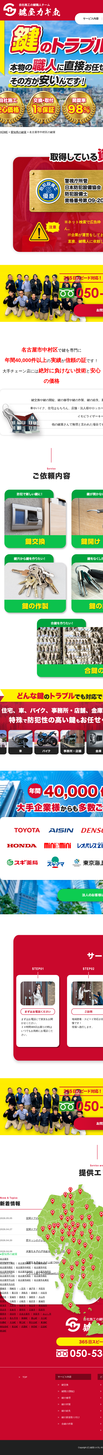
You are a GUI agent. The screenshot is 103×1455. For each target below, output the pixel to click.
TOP (24, 1377)
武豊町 (24, 1326)
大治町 (13, 1322)
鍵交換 (65, 1384)
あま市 (3, 1318)
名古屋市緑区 (24, 1280)
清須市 (13, 1314)
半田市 (42, 1288)
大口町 (44, 1318)
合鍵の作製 (67, 1423)
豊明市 (22, 1309)
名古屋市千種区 (7, 1263)
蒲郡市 (32, 1297)
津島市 (24, 1293)
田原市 (42, 1309)
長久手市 (14, 1318)
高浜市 (3, 1309)
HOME (4, 132)
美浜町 (15, 1326)
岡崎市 (13, 1288)
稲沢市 (32, 1301)
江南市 (13, 1301)
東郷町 (24, 1318)
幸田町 (34, 1326)
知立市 (32, 1305)
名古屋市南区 (40, 1276)
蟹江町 (22, 1322)
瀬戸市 (32, 1288)
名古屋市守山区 (7, 1280)
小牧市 (22, 1301)
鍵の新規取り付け (71, 1417)
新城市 (42, 1301)
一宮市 (22, 1288)
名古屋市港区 (24, 1276)
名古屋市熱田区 (43, 1271)
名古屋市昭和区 (7, 1271)
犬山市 (42, 1297)
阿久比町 (33, 1322)
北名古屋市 (24, 1314)
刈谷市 (44, 1293)
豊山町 (34, 1318)
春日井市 (4, 1293)
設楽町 (44, 1326)
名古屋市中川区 (7, 1276)
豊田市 (3, 1297)
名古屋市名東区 (41, 1280)
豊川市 (15, 1293)
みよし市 (47, 1314)
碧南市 (34, 1293)
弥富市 (36, 1314)
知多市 (22, 1305)
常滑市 (3, 1301)
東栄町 (3, 1331)
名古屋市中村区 (23, 1267)
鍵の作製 (66, 1404)
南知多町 (4, 1326)
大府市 (13, 1305)
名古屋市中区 (40, 1267)
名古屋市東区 (24, 1263)
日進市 (32, 1309)
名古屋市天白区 (7, 1284)
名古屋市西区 (6, 1267)
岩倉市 (13, 1309)
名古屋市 (4, 1259)
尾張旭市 (43, 1305)
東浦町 (44, 1322)
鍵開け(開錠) (68, 1391)
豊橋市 (3, 1288)
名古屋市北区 (40, 1263)
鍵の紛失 (66, 1410)
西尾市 (22, 1297)
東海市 (3, 1305)
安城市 (13, 1297)
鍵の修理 (66, 1397)
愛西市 (3, 1314)
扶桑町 (3, 1322)
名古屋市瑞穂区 (25, 1271)
